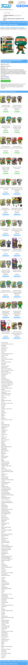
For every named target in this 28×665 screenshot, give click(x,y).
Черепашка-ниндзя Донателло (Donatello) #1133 (5, 107)
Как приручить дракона (6, 489)
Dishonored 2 (4, 350)
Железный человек (5, 461)
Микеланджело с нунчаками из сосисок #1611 (5, 210)
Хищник (3, 614)
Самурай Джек (4, 574)
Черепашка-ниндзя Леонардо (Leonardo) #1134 (5, 127)
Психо (2, 561)
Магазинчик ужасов (5, 519)
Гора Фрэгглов (4, 434)
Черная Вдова (4, 632)
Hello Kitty (3, 364)
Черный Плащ (4, 635)
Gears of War (4, 357)
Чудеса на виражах (5, 639)
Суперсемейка (4, 587)
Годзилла (3, 432)
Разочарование (4, 565)
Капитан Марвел (4, 490)
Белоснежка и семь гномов (7, 403)
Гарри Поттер (4, 427)
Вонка (2, 421)
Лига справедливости (5, 513)
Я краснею (3, 656)
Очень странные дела (5, 547)
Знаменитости (4, 474)
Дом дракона (4, 457)
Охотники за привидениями (7, 546)
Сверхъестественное (5, 575)
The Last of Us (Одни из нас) (7, 384)
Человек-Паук (4, 628)
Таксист (3, 591)
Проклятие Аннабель (5, 560)
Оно (2, 543)
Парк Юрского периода (6, 549)
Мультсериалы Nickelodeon (7, 534)
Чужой (2, 642)
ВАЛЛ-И (3, 411)
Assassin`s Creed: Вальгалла (7, 344)
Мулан (2, 532)
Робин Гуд (3, 571)
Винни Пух (3, 418)
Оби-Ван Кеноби (4, 538)
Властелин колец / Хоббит (6, 419)
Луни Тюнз (3, 516)
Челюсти (3, 629)
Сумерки (3, 585)
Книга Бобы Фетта (5, 492)
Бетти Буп (3, 404)
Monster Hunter (4, 374)
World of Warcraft (4, 386)
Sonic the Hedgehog (5, 379)
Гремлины (3, 438)
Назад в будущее (5, 535)
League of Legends (5, 366)
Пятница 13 (3, 564)
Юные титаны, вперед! (6, 653)
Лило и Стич (3, 514)
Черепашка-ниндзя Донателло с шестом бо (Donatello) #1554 (17, 107)
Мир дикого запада (5, 523)
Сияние (2, 579)
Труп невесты (4, 599)
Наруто (2, 536)
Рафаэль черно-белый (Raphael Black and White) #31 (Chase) (17, 230)
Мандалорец (4, 520)
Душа (2, 459)
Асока (2, 396)
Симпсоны (3, 577)
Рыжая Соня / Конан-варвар (7, 572)
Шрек (2, 645)
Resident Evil (4, 378)
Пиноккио (3, 554)
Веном (2, 417)
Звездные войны (4, 464)
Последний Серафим (5, 557)
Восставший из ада (5, 424)
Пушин (2, 563)
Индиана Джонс (4, 483)
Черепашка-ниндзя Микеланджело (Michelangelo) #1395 (5, 313)
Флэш (2, 607)
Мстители (3, 531)
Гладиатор (3, 431)
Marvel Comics (4, 367)
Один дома (3, 539)
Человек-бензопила (5, 627)
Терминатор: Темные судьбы (7, 598)
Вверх (2, 414)
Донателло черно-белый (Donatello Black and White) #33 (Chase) (17, 189)
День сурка (3, 445)
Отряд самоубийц (5, 545)
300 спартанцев (4, 342)
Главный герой (4, 430)
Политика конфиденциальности (6, 9)
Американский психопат (6, 393)
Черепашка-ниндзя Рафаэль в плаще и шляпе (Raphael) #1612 (17, 333)
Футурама (3, 609)
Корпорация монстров (6, 497)
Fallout (2, 352)
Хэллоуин (3, 624)
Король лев (3, 496)
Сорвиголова (4, 581)
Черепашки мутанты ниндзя (7, 631)
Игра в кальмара (4, 477)
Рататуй (3, 568)
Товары (14, 22)
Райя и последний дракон (6, 567)
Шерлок (3, 643)
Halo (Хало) (3, 363)
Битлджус (3, 406)
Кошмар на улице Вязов (6, 501)
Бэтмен (2, 407)
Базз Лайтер (3, 397)
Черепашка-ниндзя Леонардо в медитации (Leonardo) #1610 (17, 292)
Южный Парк (4, 651)
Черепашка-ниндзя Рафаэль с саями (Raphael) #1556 (6, 168)
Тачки (2, 592)
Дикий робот (3, 453)
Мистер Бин (3, 524)
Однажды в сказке (5, 541)
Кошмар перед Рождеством (7, 502)
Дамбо (2, 442)
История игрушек (4, 486)
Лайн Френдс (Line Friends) (7, 509)
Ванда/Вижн (3, 412)
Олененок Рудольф (5, 542)
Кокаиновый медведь (5, 493)
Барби (2, 399)
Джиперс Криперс (5, 450)
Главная (3, 22)
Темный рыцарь (4, 596)
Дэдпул (2, 460)
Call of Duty (3, 346)
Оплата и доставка (22, 22)
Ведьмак (3, 415)
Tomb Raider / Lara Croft (6, 385)
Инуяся (2, 485)
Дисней (2, 455)
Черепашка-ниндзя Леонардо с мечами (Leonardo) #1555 (17, 127)
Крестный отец (4, 508)
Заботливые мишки (5, 463)
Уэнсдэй (3, 603)
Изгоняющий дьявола (5, 482)
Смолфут (3, 580)
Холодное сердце (5, 621)
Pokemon (3, 377)
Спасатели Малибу (5, 583)
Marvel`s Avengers (5, 371)
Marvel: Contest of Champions (7, 370)
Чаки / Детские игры (5, 625)
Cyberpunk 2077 (4, 348)
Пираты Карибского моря (6, 556)
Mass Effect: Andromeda (6, 372)
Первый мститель (5, 553)
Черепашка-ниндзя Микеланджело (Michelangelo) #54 (17, 313)
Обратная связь (13, 24)
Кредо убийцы (4, 505)
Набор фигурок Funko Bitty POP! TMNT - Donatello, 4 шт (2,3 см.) (17, 210)
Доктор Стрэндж (4, 456)
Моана (2, 525)
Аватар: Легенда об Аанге (6, 388)
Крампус (3, 503)
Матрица (3, 521)
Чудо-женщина (4, 640)
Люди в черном (4, 517)
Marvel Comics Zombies (6, 368)
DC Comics (3, 349)
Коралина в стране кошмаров (7, 494)
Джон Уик (3, 452)
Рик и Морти (3, 570)
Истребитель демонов (6, 487)
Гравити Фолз (4, 437)
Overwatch (3, 375)
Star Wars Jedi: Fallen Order (7, 382)
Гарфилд (3, 428)
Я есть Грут (3, 654)
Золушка (3, 475)
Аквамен (3, 389)
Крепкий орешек (4, 506)
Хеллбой (3, 613)
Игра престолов (4, 478)
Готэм (2, 435)
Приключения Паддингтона (7, 558)
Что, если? (3, 638)
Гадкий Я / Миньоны (5, 426)
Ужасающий (3, 601)
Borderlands (3, 345)
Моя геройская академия (6, 530)
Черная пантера (4, 634)
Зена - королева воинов (6, 470)
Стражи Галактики (5, 584)
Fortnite (2, 356)
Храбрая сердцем (5, 623)
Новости (9, 22)
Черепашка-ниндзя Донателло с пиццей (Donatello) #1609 (5, 271)
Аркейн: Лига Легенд (5, 395)
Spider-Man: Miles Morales (6, 381)
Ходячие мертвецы (5, 620)
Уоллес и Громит (4, 602)
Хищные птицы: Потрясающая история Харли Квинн (7, 617)
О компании (4, 24)
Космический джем (5, 499)
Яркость (3, 657)
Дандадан (3, 443)
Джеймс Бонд (4, 449)
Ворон (2, 423)
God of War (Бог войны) (6, 362)
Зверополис (3, 468)
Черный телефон (4, 636)
